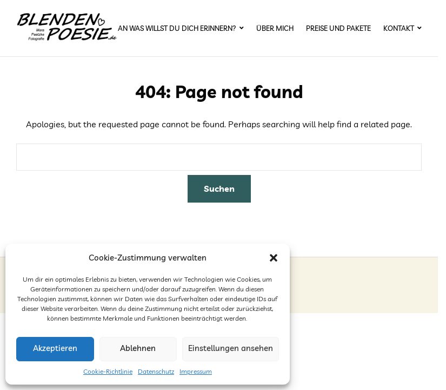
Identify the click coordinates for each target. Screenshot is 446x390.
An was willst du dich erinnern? (177, 28)
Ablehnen (138, 348)
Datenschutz (156, 371)
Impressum (195, 371)
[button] (273, 257)
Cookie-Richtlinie (107, 371)
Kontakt (398, 28)
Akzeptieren (55, 348)
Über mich (275, 28)
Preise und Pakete (338, 28)
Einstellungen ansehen (230, 348)
